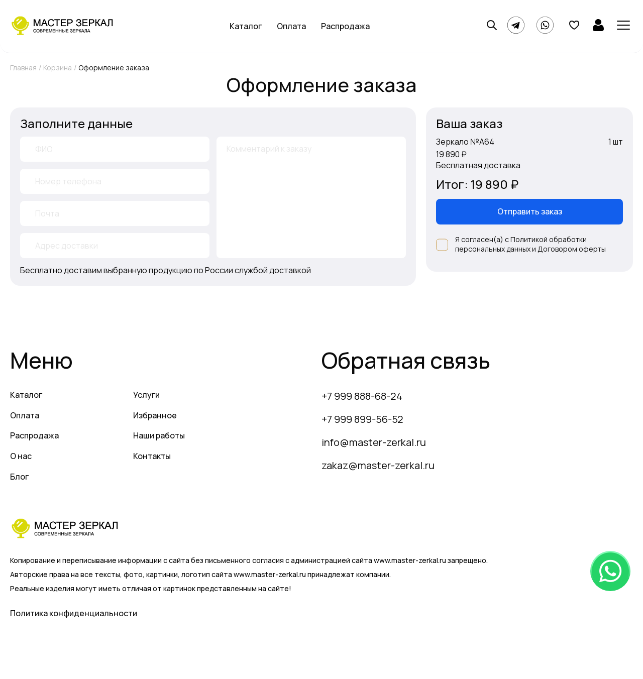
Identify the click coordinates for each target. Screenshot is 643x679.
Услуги (146, 394)
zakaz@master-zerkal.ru (378, 465)
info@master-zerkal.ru (374, 442)
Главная (23, 67)
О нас (21, 456)
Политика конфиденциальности (73, 613)
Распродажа (345, 26)
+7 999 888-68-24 (362, 396)
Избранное (155, 415)
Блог (19, 476)
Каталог (246, 26)
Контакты (152, 456)
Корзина (57, 67)
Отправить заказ (529, 211)
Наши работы (159, 435)
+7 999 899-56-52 (362, 419)
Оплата (291, 26)
